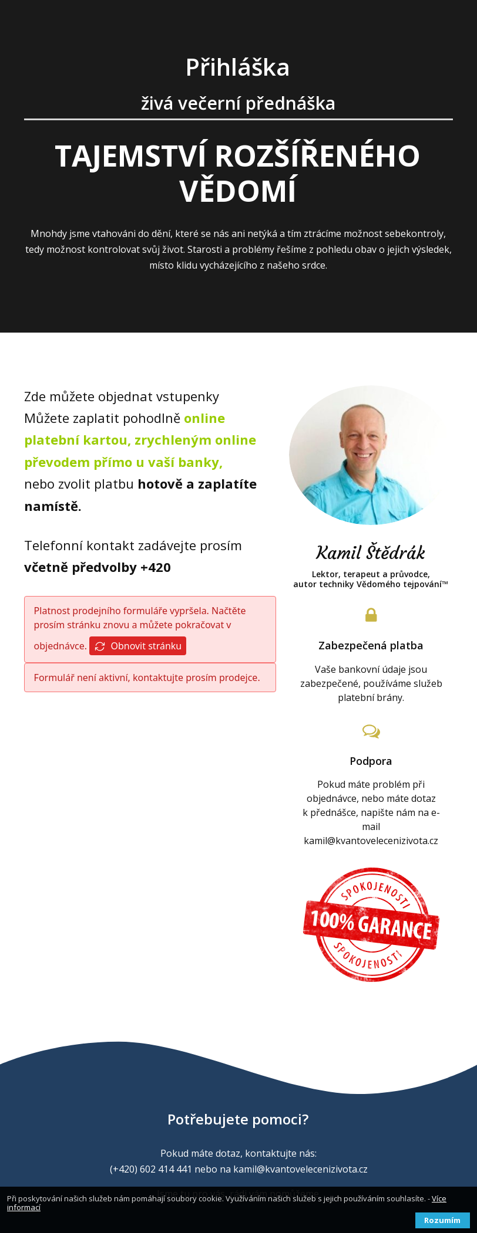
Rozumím (442, 1220)
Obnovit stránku (138, 646)
